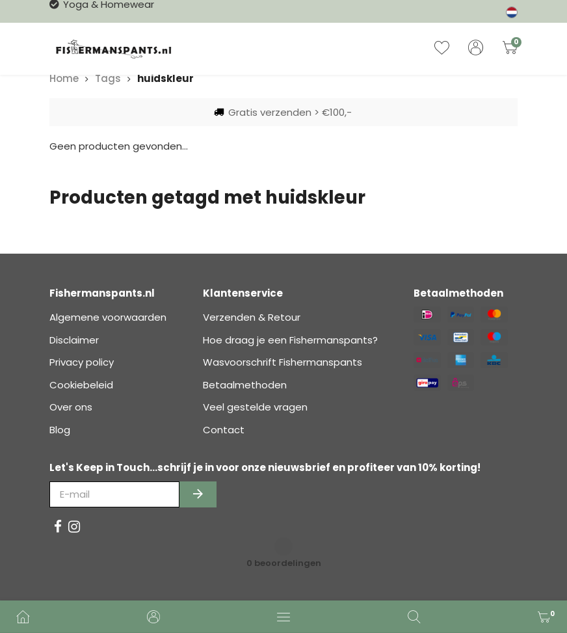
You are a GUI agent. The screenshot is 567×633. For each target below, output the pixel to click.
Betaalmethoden (245, 385)
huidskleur (165, 78)
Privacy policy (81, 362)
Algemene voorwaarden (107, 317)
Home (64, 78)
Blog (59, 430)
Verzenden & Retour (251, 317)
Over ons (70, 407)
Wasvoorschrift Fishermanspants (282, 362)
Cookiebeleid (81, 385)
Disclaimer (74, 340)
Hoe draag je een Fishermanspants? (290, 340)
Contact (223, 430)
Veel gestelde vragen (255, 407)
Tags (108, 78)
